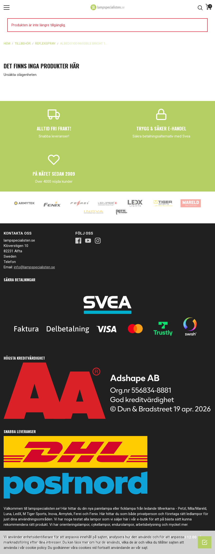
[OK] (204, 542)
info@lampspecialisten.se (34, 267)
